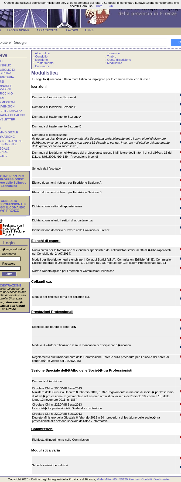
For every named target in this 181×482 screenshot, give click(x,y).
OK (111, 6)
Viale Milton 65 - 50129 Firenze (118, 479)
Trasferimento (44, 63)
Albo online (42, 53)
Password (9, 263)
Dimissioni (42, 66)
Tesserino (113, 53)
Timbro (111, 56)
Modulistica (114, 63)
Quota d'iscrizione (119, 59)
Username (9, 253)
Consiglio (41, 56)
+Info (98, 6)
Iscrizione (41, 59)
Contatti (146, 479)
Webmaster (162, 479)
